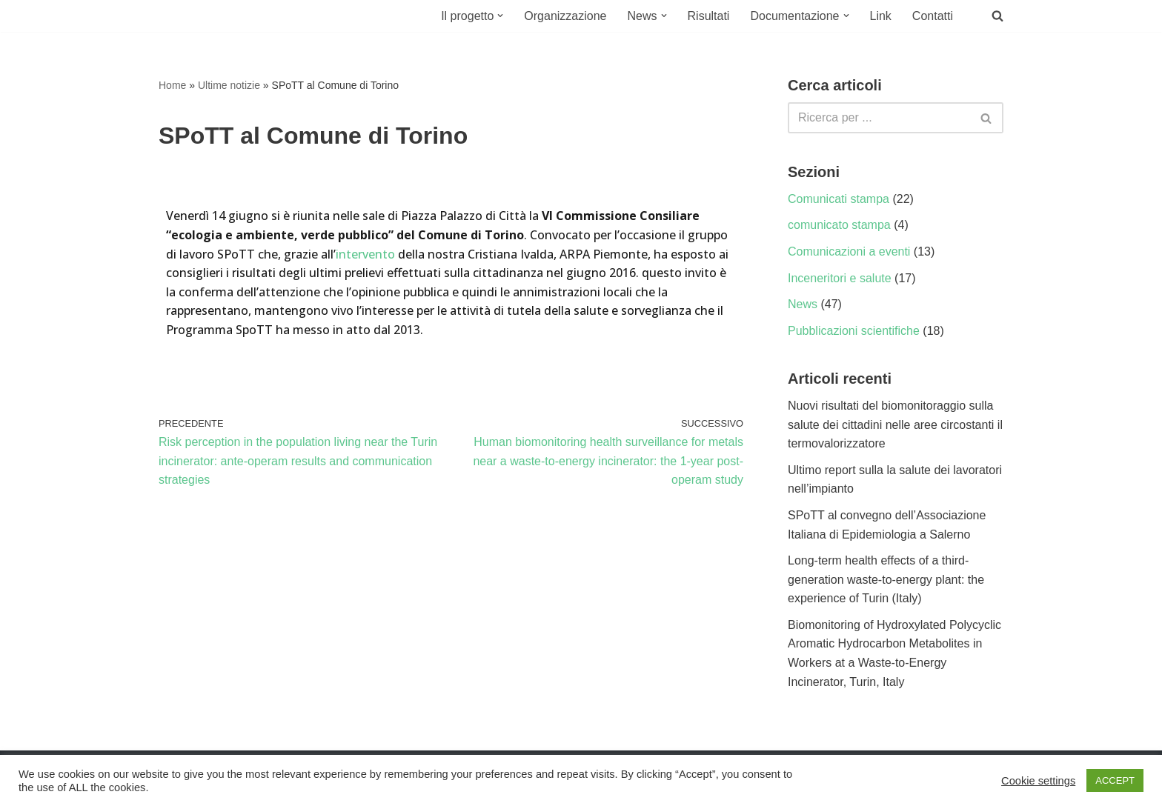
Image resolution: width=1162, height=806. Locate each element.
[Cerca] (879, 117)
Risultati (709, 16)
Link (881, 16)
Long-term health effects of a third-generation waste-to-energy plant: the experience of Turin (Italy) (886, 579)
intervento (365, 254)
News (802, 304)
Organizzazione (565, 16)
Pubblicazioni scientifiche (854, 330)
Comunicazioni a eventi (849, 251)
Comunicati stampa (838, 199)
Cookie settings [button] (1038, 781)
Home (172, 85)
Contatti (932, 16)
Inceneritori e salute (840, 278)
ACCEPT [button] (1115, 780)
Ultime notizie (229, 85)
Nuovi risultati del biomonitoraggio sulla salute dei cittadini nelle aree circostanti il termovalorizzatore (895, 424)
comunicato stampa (839, 225)
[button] (500, 16)
